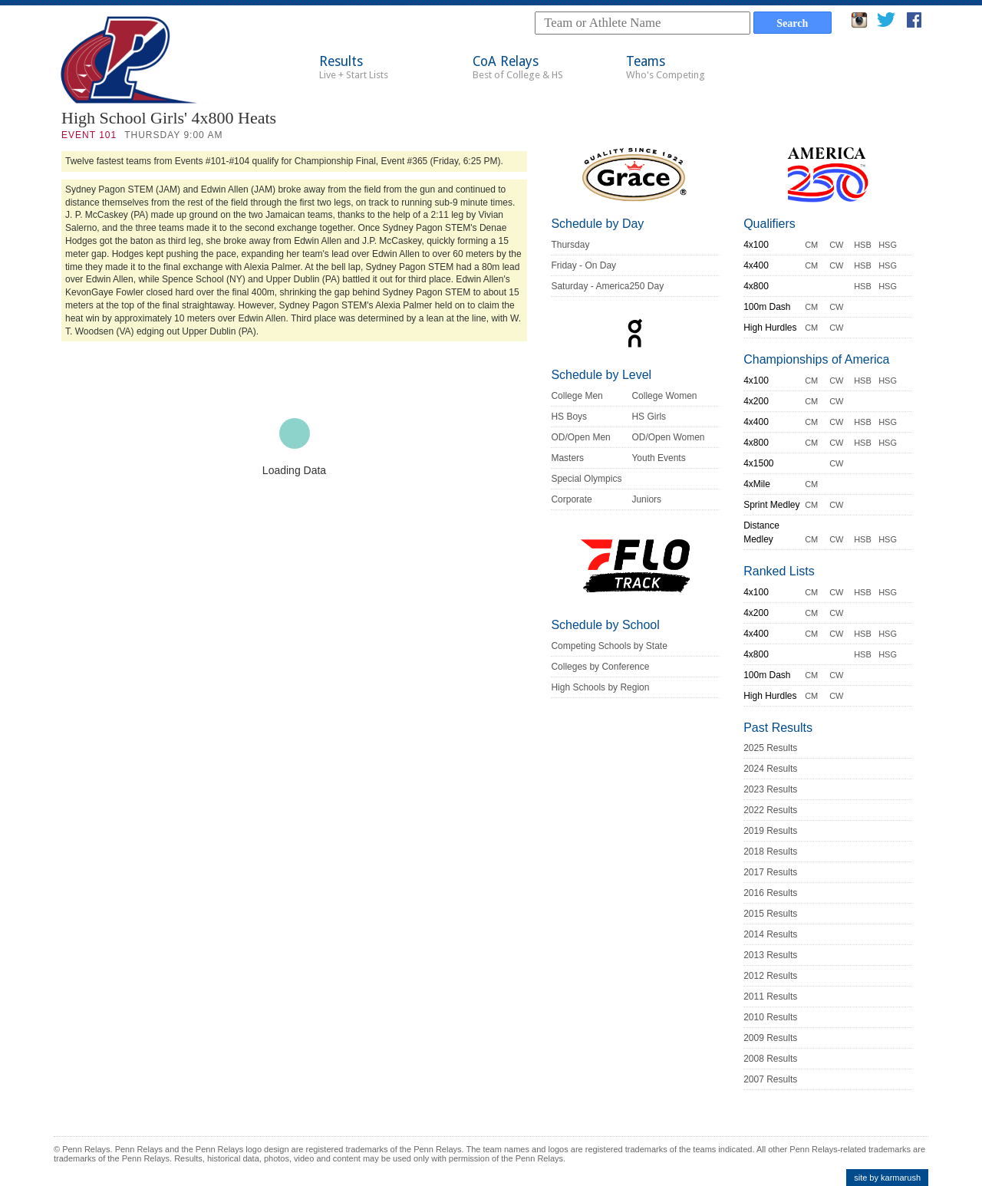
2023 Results (770, 789)
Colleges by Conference (600, 666)
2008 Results (770, 1058)
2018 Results (770, 851)
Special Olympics (586, 478)
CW (836, 244)
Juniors (646, 499)
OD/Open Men (580, 437)
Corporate (571, 499)
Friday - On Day (583, 265)
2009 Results (770, 1038)
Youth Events (658, 458)
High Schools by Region (600, 687)
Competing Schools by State (609, 646)
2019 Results (770, 830)
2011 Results (770, 996)
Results (353, 67)
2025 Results (770, 748)
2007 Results (770, 1079)
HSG (887, 244)
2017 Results (770, 872)
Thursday (570, 244)
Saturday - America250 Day (607, 286)
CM (811, 244)
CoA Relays (518, 67)
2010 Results (770, 1017)
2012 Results (770, 975)
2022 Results (770, 810)
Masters (567, 458)
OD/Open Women (667, 437)
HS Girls (648, 416)
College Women (664, 395)
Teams (665, 67)
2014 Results (770, 934)
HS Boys (569, 416)
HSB (863, 244)
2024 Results (770, 768)
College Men (576, 395)
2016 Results (770, 893)
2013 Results (770, 955)
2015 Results (770, 913)
